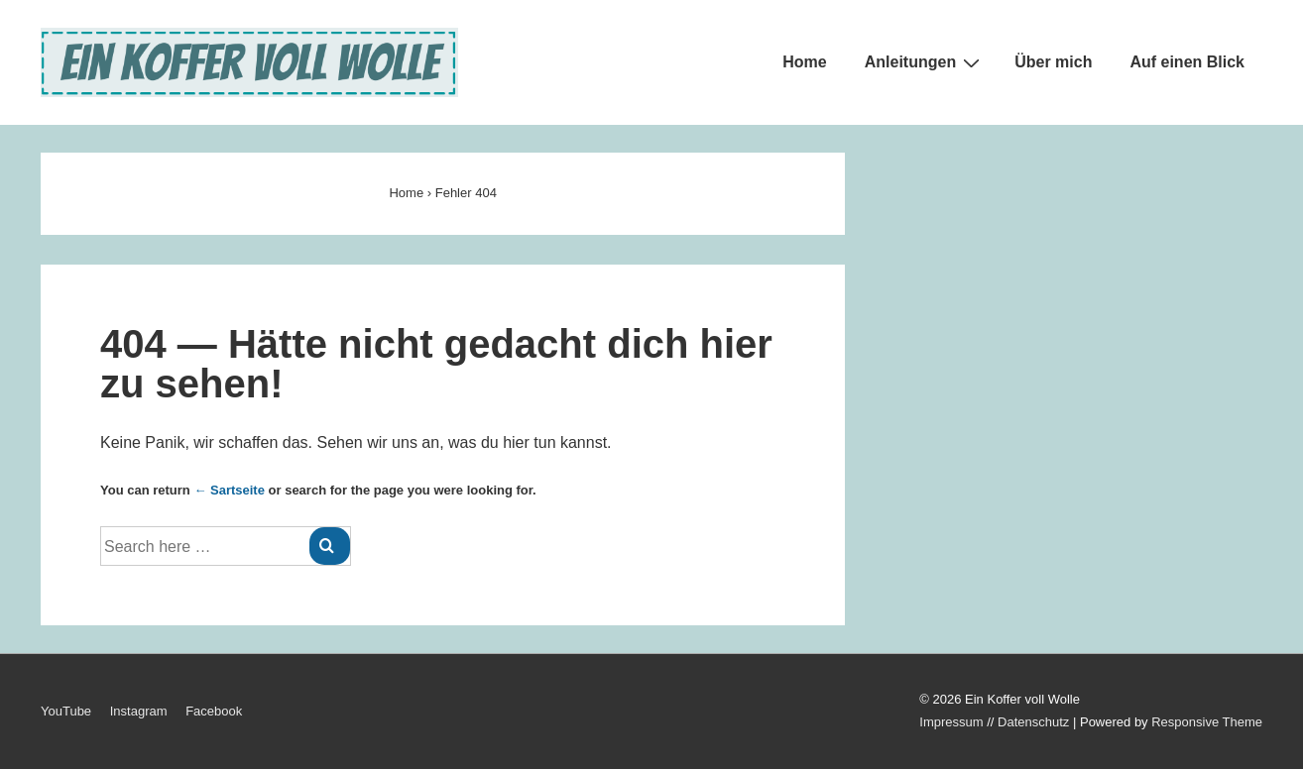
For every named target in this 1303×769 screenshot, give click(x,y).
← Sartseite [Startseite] (229, 490)
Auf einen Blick (1186, 62)
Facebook (213, 711)
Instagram (139, 711)
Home (804, 62)
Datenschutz (1033, 721)
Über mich (1053, 62)
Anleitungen (925, 62)
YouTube (66, 711)
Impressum (951, 721)
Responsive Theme (1206, 721)
